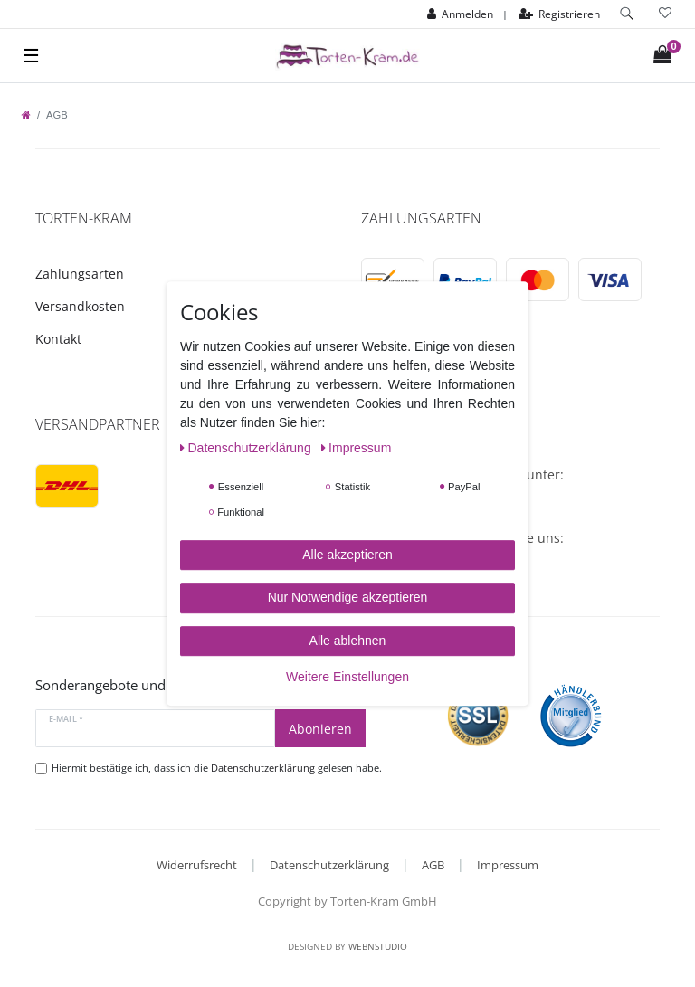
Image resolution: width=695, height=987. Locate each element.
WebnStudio (377, 946)
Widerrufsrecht (197, 865)
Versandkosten (80, 306)
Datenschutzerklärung (329, 865)
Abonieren (320, 728)
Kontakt (58, 338)
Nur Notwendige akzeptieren (348, 597)
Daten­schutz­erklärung (247, 448)
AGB (433, 865)
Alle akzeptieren (347, 554)
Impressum (507, 865)
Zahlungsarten (79, 273)
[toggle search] (627, 14)
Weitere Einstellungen (347, 676)
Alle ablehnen (347, 640)
